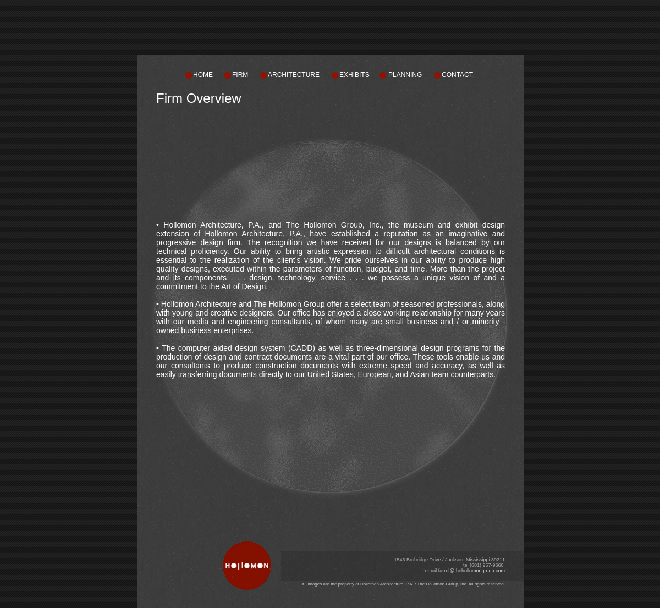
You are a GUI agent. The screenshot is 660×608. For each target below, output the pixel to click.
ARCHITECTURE (294, 75)
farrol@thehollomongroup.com (471, 570)
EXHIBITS (354, 75)
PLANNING (405, 75)
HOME (203, 75)
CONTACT (457, 75)
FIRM (240, 75)
